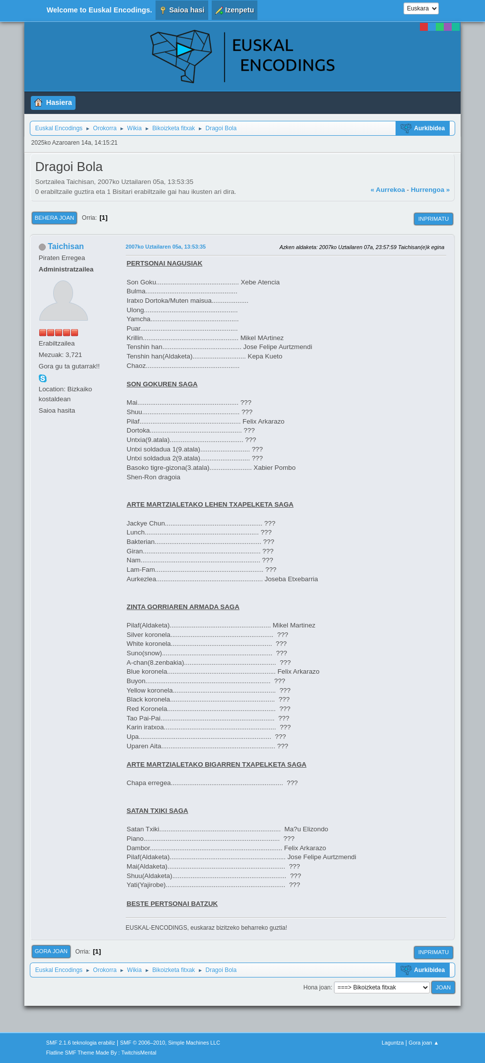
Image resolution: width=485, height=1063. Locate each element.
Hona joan (317, 987)
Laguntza (393, 1043)
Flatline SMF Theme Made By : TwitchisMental (101, 1053)
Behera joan (54, 218)
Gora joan (51, 951)
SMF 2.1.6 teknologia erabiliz (80, 1043)
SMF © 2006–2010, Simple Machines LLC (170, 1043)
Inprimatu (433, 219)
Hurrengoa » (430, 189)
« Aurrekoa (388, 189)
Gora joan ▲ (423, 1043)
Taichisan (66, 246)
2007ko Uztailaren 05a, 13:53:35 (166, 247)
